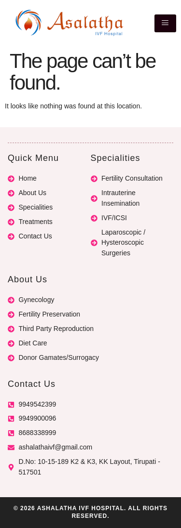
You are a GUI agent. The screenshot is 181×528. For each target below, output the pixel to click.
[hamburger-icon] (165, 23)
